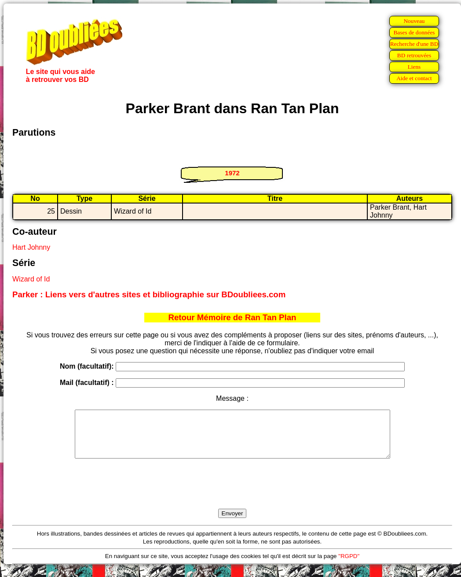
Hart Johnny (31, 247)
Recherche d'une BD (414, 44)
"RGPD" (348, 565)
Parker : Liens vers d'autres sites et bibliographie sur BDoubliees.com (148, 294)
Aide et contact (414, 78)
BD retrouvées (414, 55)
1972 (232, 173)
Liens (414, 66)
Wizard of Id (31, 279)
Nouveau (413, 21)
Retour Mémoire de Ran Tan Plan (232, 317)
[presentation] (232, 494)
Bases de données (414, 32)
